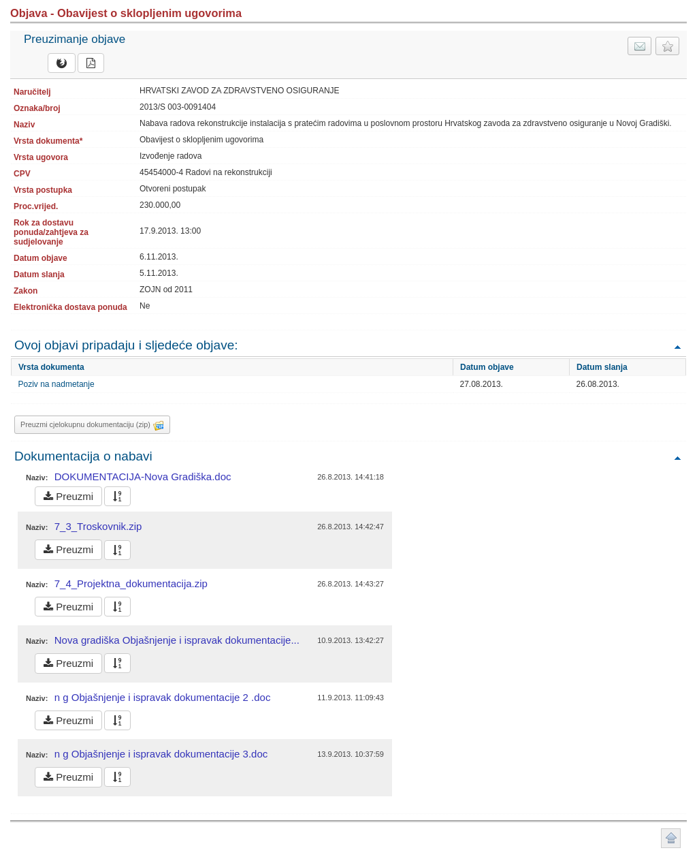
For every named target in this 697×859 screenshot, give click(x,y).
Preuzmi (68, 496)
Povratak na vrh (677, 346)
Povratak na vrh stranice (671, 838)
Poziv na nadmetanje (56, 384)
